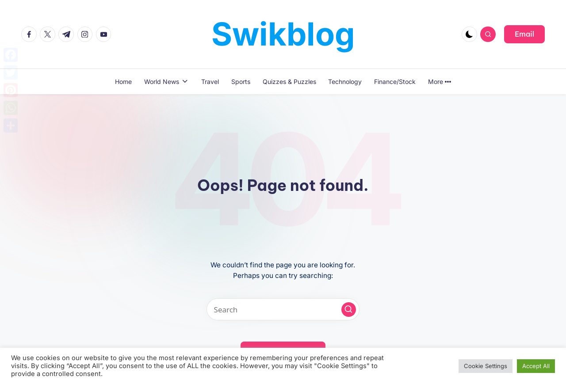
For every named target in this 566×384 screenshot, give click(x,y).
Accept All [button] (536, 365)
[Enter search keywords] (283, 309)
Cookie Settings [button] (485, 365)
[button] (524, 34)
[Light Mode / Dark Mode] (469, 34)
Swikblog (283, 34)
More (439, 81)
